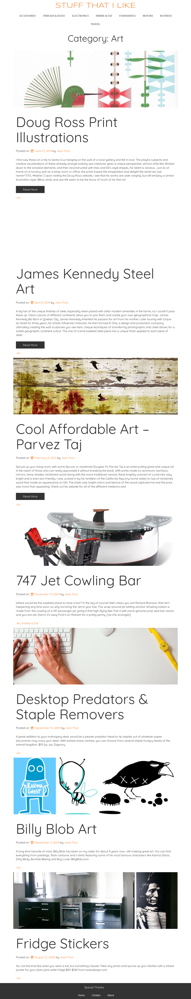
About (111, 995)
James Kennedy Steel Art (85, 281)
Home (81, 995)
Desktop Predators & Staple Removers (82, 706)
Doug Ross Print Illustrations (67, 129)
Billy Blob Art (56, 828)
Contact (96, 995)
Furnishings (127, 16)
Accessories (27, 16)
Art (18, 197)
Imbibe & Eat (104, 16)
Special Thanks (94, 987)
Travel (95, 24)
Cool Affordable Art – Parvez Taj (82, 436)
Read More (30, 189)
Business (166, 16)
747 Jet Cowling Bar (78, 580)
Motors (148, 16)
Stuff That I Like (95, 5)
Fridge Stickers (62, 943)
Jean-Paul (63, 151)
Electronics (80, 16)
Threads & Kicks (54, 16)
